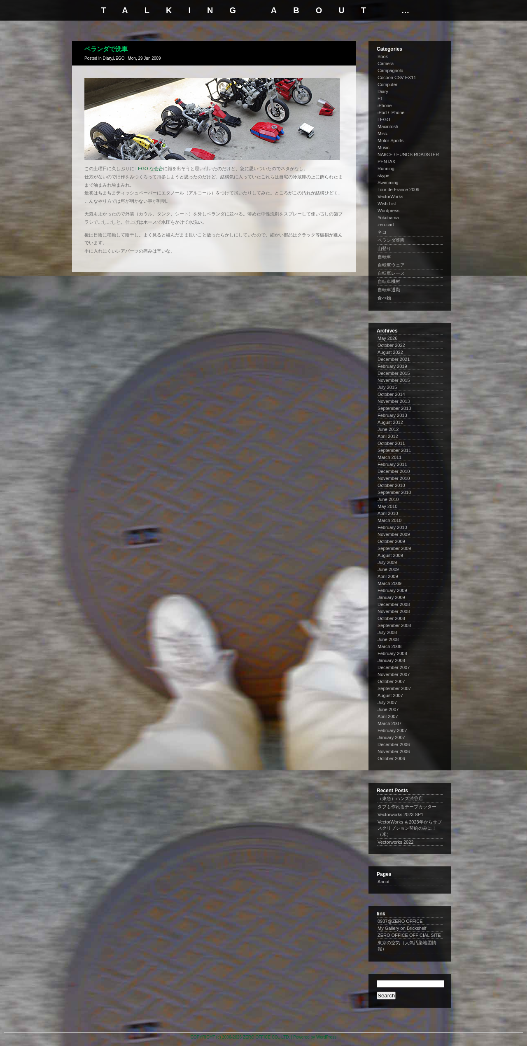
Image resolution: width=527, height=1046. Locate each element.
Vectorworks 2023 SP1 (400, 814)
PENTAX (386, 161)
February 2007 (392, 730)
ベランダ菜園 (391, 240)
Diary (107, 58)
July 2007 (387, 702)
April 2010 (388, 513)
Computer (387, 84)
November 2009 (394, 534)
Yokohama (388, 217)
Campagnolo (390, 70)
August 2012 (390, 422)
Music (383, 147)
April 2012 (388, 436)
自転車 (384, 256)
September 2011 (394, 450)
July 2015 (387, 387)
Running (386, 168)
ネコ (382, 231)
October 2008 (391, 618)
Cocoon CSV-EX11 (397, 77)
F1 (380, 98)
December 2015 (394, 373)
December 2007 (394, 667)
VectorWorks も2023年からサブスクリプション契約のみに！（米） (410, 828)
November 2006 (394, 751)
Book (383, 56)
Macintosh (388, 126)
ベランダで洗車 (106, 48)
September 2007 (394, 688)
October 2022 (391, 345)
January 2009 (391, 597)
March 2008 (389, 646)
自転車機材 (389, 281)
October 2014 (391, 394)
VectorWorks (390, 196)
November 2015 (394, 380)
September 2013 (394, 408)
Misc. (383, 133)
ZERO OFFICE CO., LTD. (266, 1037)
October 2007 (391, 681)
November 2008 (394, 611)
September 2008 (394, 625)
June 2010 (388, 499)
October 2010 (391, 485)
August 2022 (390, 352)
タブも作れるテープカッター (407, 806)
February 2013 (392, 415)
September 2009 (394, 548)
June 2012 (388, 429)
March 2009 (389, 583)
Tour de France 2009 (399, 189)
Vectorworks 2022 (395, 842)
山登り (384, 248)
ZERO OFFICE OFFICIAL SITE (409, 935)
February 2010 (392, 527)
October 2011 (391, 443)
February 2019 (392, 366)
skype (383, 175)
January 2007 (391, 737)
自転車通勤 (389, 289)
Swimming (388, 182)
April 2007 (388, 716)
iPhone (385, 105)
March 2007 (389, 723)
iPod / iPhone (391, 112)
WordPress (326, 1037)
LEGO (119, 58)
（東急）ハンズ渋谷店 (400, 798)
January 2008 (391, 660)
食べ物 (384, 297)
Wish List (387, 203)
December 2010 (394, 471)
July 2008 (387, 632)
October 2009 (391, 541)
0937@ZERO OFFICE (400, 921)
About (383, 881)
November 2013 (394, 401)
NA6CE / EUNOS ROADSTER (408, 154)
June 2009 (388, 569)
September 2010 (394, 492)
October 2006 (391, 758)
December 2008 (394, 604)
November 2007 (394, 674)
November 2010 (394, 478)
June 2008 (388, 639)
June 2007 (388, 709)
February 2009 (392, 590)
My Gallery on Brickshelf (402, 928)
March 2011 (389, 457)
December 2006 (394, 744)
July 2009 (387, 562)
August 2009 (390, 555)
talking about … (263, 10)
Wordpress (388, 210)
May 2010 (387, 506)
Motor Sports (390, 140)
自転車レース (391, 273)
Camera (386, 63)
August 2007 (390, 695)
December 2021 (394, 359)
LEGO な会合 (149, 168)
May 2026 (387, 338)
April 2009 (388, 576)
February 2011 (392, 464)
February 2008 (392, 653)
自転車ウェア (391, 264)
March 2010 (389, 520)
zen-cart (386, 224)
